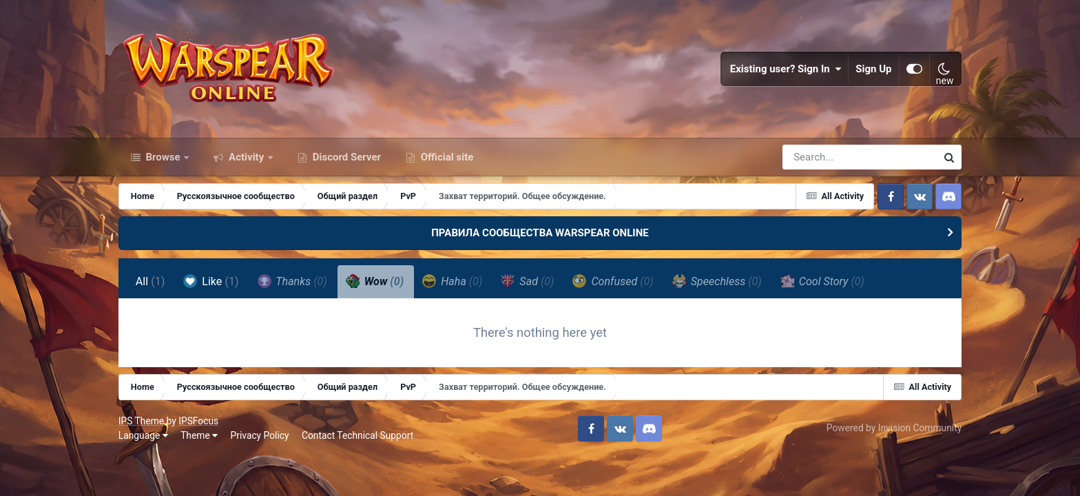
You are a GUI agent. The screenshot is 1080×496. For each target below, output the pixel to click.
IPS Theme (141, 420)
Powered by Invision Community (894, 427)
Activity (246, 157)
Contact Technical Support (357, 435)
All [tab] (150, 281)
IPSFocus (198, 420)
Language (143, 435)
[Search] (820, 157)
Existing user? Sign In (786, 68)
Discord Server (345, 157)
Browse (163, 157)
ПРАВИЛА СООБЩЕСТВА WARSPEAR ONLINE (540, 233)
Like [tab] (210, 281)
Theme (199, 435)
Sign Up (874, 69)
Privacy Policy (260, 435)
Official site (445, 157)
